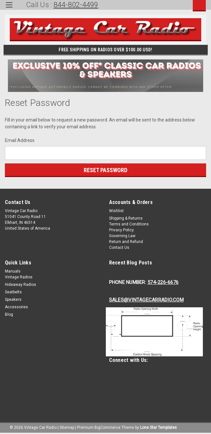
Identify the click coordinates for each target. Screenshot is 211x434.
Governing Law (122, 236)
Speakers (13, 299)
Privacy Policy (121, 230)
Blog (9, 314)
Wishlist (116, 211)
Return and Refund (126, 241)
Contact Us (119, 247)
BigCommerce (107, 427)
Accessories (16, 307)
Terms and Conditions (129, 224)
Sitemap (67, 427)
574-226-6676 (163, 282)
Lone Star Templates (158, 427)
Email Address (20, 140)
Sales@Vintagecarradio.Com (146, 300)
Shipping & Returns (126, 218)
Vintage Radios (19, 277)
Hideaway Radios (20, 284)
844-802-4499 (76, 5)
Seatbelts (13, 292)
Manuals (13, 271)
